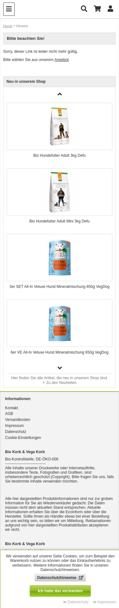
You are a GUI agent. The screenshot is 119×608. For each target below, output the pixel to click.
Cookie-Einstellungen (23, 437)
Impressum (14, 425)
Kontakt (11, 408)
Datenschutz (15, 431)
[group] (60, 132)
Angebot (61, 60)
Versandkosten (17, 419)
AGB (9, 413)
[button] (59, 368)
